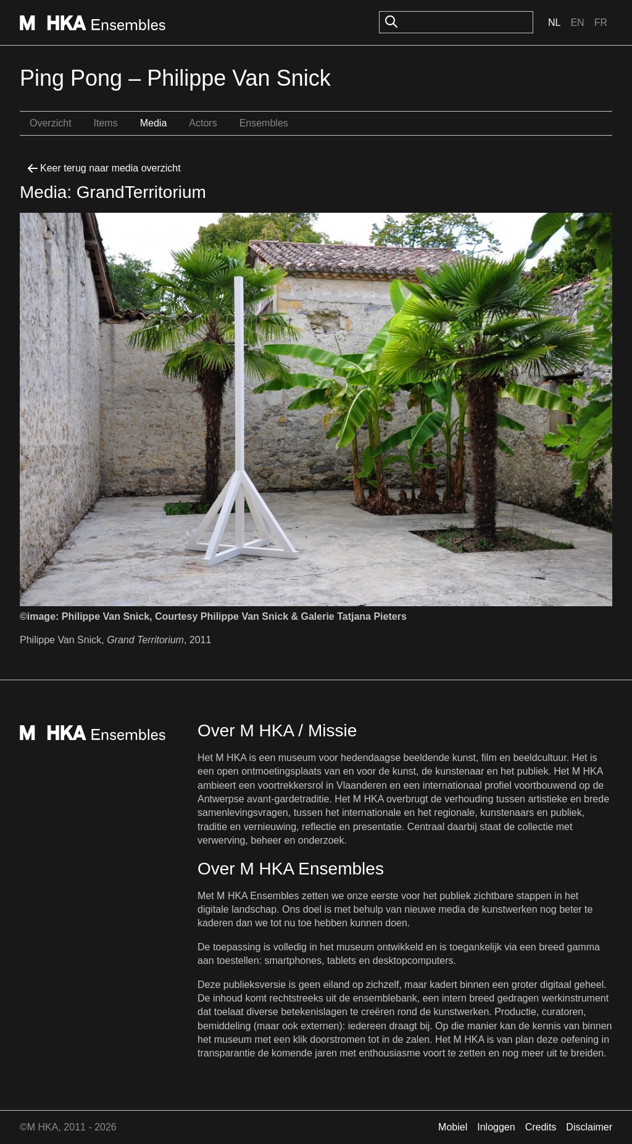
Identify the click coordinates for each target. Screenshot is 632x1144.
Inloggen (496, 1127)
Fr (600, 22)
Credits (541, 1127)
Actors (203, 123)
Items (106, 123)
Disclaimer (589, 1127)
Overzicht (51, 123)
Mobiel (452, 1127)
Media (153, 123)
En (577, 22)
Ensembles (263, 123)
